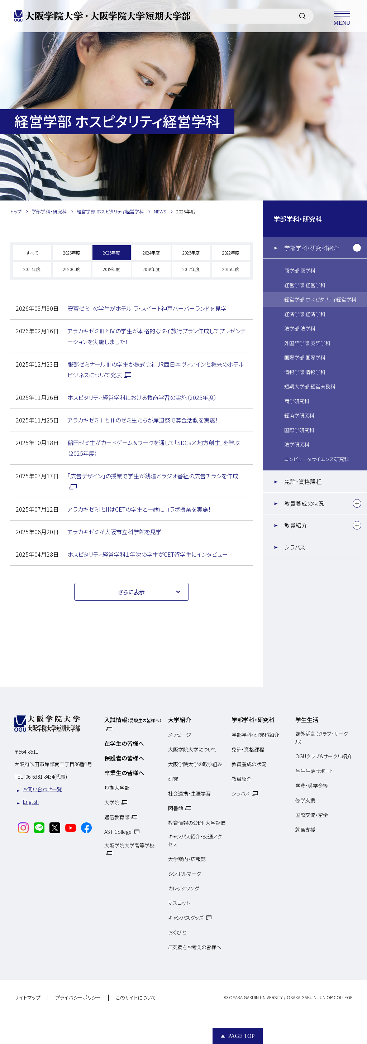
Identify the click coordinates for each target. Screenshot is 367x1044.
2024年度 (151, 253)
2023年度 (191, 253)
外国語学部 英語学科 (307, 343)
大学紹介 (179, 719)
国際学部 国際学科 (304, 357)
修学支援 (305, 800)
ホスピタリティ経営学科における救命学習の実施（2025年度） (142, 397)
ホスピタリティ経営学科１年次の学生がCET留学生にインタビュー (147, 554)
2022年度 (230, 253)
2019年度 (111, 269)
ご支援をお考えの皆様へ (194, 947)
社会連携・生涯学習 (189, 793)
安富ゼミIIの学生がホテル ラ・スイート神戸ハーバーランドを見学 (147, 308)
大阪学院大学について (192, 749)
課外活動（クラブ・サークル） (321, 737)
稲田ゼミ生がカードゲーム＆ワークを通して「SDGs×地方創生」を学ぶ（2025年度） (153, 448)
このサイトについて (136, 998)
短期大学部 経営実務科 (309, 386)
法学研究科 (296, 444)
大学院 (111, 802)
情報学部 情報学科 (304, 372)
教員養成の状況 (304, 503)
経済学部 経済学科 (304, 314)
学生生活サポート (314, 770)
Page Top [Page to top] (241, 1036)
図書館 (175, 808)
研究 (173, 778)
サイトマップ (27, 998)
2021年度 (31, 269)
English (31, 801)
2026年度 (71, 253)
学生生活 (306, 719)
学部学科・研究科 (297, 218)
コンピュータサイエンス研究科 (316, 459)
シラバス (294, 547)
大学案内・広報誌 (187, 858)
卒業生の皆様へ (124, 772)
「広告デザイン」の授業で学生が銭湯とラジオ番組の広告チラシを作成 (152, 476)
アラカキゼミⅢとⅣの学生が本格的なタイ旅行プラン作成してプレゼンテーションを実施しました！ (156, 336)
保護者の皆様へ (124, 758)
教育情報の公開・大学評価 (196, 822)
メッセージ (179, 734)
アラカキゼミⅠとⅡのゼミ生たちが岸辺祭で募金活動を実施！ (142, 420)
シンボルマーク (184, 873)
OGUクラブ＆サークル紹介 (323, 756)
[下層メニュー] (357, 247)
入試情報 (133, 719)
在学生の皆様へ (124, 743)
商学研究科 (296, 401)
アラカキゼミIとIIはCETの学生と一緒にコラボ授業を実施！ (139, 509)
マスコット (179, 903)
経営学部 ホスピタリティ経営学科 (320, 299)
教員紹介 (295, 525)
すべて (32, 253)
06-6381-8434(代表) (46, 776)
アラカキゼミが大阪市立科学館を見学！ (116, 531)
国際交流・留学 (311, 814)
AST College (118, 831)
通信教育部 (116, 817)
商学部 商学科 (299, 270)
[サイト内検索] (302, 16)
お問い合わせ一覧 (42, 789)
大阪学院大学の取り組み (195, 764)
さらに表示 (131, 592)
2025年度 (111, 253)
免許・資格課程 (302, 481)
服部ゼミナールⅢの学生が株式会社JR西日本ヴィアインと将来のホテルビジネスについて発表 (155, 369)
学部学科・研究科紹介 (311, 247)
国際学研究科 (299, 430)
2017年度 (191, 269)
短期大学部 (116, 787)
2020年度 (71, 269)
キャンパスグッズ (186, 917)
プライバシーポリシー (78, 998)
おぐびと (177, 932)
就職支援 (305, 829)
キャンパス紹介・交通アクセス (195, 840)
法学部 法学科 (299, 328)
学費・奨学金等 (311, 785)
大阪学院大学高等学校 (129, 845)
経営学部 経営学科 (304, 285)
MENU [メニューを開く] (342, 16)
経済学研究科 (299, 415)
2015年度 (230, 269)
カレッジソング (183, 888)
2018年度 (151, 269)
